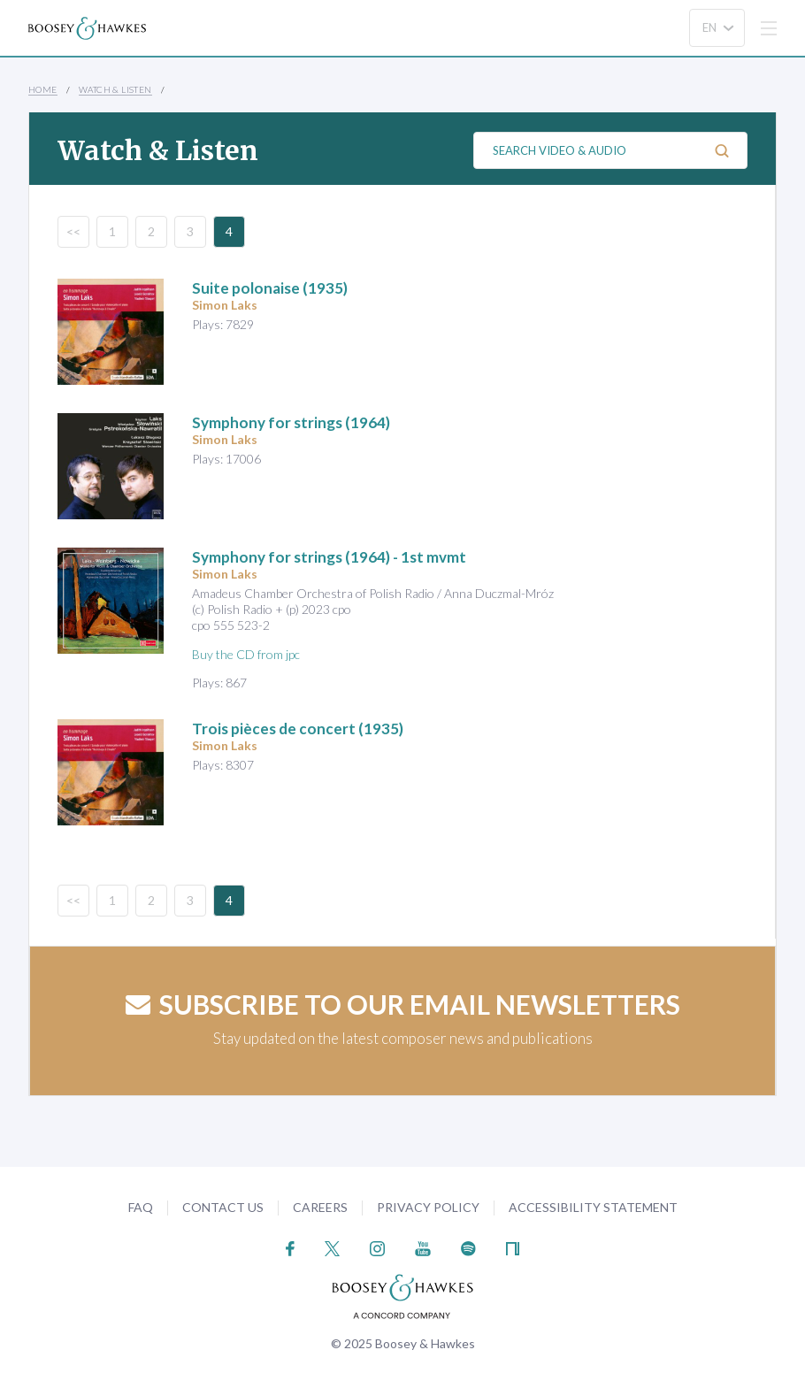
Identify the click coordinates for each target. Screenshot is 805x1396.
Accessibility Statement (593, 1207)
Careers (320, 1207)
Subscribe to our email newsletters (403, 1004)
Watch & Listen (115, 89)
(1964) (291, 422)
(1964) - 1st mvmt (329, 557)
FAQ (140, 1207)
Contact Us (223, 1207)
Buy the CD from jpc (246, 654)
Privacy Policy (428, 1207)
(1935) (270, 288)
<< (73, 231)
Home (43, 89)
